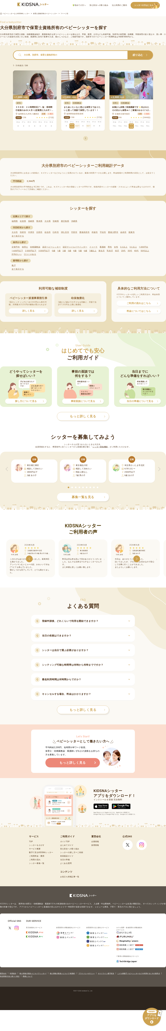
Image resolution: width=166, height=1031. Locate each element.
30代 (130, 251)
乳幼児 (110, 251)
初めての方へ (79, 5)
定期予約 (16, 247)
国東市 (132, 232)
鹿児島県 (65, 221)
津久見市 (65, 232)
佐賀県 (23, 221)
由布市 (123, 232)
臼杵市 (56, 232)
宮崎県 (56, 221)
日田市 (39, 232)
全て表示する (18, 236)
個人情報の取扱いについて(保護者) (62, 973)
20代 (123, 251)
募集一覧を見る (88, 497)
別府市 (23, 232)
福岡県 (15, 221)
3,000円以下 (44, 251)
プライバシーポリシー (86, 973)
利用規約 (13, 973)
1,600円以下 (17, 251)
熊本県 (39, 221)
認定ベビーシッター (51, 247)
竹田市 (74, 232)
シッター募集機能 (100, 447)
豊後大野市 (113, 232)
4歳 (75, 251)
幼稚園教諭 (35, 247)
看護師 (103, 247)
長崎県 (31, 221)
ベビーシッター (64, 34)
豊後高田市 (84, 232)
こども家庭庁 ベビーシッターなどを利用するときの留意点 (138, 973)
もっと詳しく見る (87, 710)
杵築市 (95, 232)
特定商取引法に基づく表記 (9, 976)
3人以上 (133, 247)
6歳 (85, 251)
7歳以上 (92, 251)
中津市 (31, 232)
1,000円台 (143, 247)
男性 (110, 247)
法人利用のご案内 (119, 5)
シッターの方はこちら (147, 5)
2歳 (64, 251)
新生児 (102, 251)
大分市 (15, 232)
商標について (27, 976)
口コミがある (30, 254)
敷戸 (14, 265)
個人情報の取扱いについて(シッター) (33, 973)
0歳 (53, 251)
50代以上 (145, 251)
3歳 (69, 251)
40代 (136, 251)
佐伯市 (47, 232)
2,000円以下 (30, 251)
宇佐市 (103, 232)
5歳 (80, 251)
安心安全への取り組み (98, 5)
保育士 (25, 247)
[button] (68, 487)
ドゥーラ (93, 247)
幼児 (117, 251)
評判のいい (17, 254)
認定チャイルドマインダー (75, 247)
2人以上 (123, 247)
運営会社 (3, 973)
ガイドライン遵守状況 (106, 973)
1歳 (58, 251)
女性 (116, 247)
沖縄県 (74, 221)
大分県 (47, 221)
